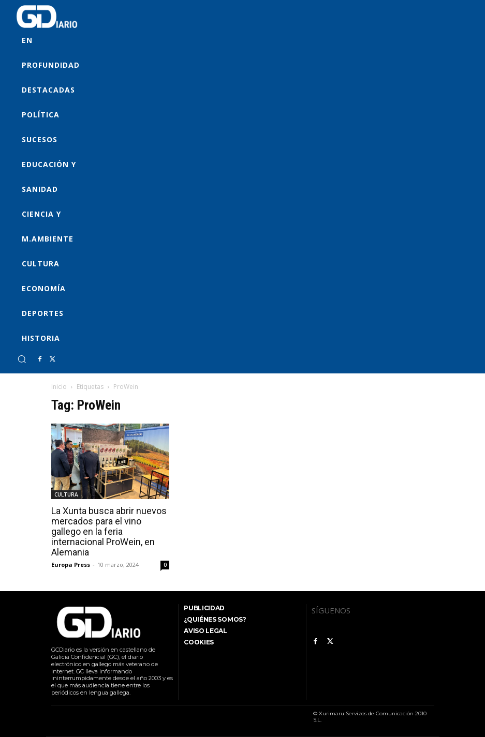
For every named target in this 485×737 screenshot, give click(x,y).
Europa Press (70, 564)
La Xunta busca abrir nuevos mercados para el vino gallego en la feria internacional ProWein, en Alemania (109, 531)
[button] (21, 359)
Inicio (59, 386)
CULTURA (66, 494)
